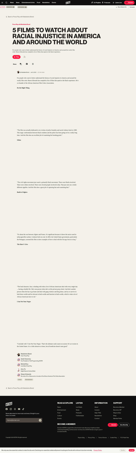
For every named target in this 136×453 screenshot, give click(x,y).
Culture (20, 379)
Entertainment (28, 379)
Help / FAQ (98, 413)
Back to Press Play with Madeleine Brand (20, 17)
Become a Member (118, 407)
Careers (97, 410)
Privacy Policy (90, 437)
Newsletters (46, 2)
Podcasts (106, 2)
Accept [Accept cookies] (132, 450)
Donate (129, 3)
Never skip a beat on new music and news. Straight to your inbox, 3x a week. (22, 414)
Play (16, 57)
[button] (10, 7)
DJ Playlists (96, 2)
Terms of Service (102, 437)
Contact (97, 418)
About (96, 407)
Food (38, 2)
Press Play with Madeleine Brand (21, 24)
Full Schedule (80, 415)
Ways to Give (117, 413)
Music (12, 2)
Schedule (132, 7)
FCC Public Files (124, 437)
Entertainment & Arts (28, 2)
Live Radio (79, 407)
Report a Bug (81, 437)
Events (54, 2)
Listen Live (117, 3)
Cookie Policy (112, 437)
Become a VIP (117, 410)
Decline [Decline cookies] (123, 450)
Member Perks (117, 418)
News (17, 2)
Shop (114, 415)
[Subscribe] (40, 420)
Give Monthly (124, 425)
